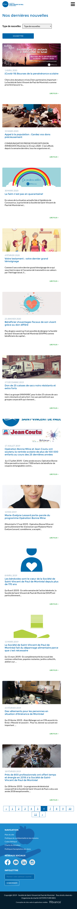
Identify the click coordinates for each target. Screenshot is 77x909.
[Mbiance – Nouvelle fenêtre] (55, 902)
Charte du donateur (13, 845)
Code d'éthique (11, 841)
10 (70, 808)
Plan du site (9, 834)
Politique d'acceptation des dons (18, 849)
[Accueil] (12, 4)
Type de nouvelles (11, 26)
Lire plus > (54, 93)
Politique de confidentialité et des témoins (21, 838)
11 (35, 814)
